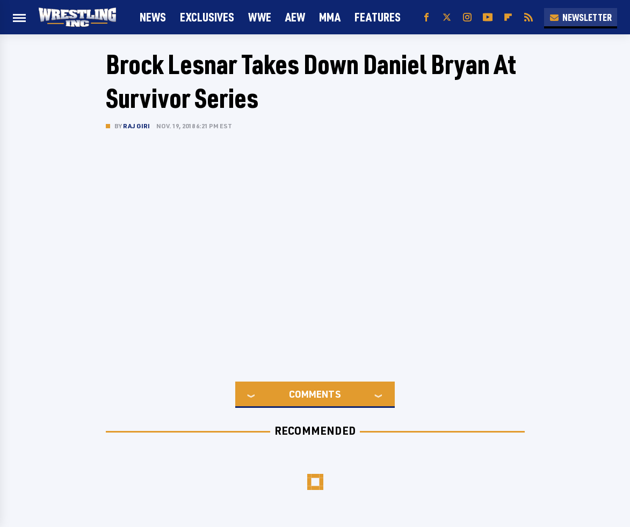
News (153, 17)
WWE (259, 17)
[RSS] (528, 17)
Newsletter (580, 17)
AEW (295, 17)
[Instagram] (467, 17)
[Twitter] (447, 17)
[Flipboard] (508, 17)
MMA (330, 17)
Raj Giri (136, 126)
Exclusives (207, 17)
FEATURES (377, 17)
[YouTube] (488, 17)
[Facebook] (426, 17)
